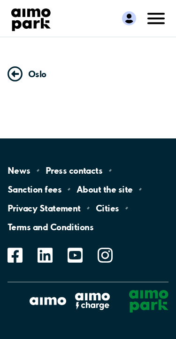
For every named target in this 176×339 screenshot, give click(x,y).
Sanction (34, 189)
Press (74, 170)
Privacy (44, 208)
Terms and (50, 227)
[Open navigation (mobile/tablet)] (156, 17)
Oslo (37, 74)
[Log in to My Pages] (129, 18)
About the (104, 189)
